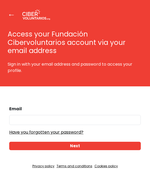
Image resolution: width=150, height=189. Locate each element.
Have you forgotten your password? (46, 132)
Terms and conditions (74, 166)
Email (15, 109)
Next (75, 146)
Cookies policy (106, 166)
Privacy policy (43, 166)
